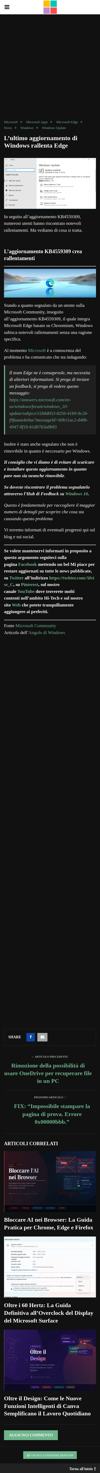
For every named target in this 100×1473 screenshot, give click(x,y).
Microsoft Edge (67, 122)
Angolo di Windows (47, 632)
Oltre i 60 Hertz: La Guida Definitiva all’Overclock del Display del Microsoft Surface (48, 1313)
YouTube (26, 591)
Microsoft (11, 122)
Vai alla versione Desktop (50, 1455)
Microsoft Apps (37, 122)
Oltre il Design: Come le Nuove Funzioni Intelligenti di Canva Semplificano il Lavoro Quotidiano (47, 1406)
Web (17, 605)
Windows (26, 128)
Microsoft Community (35, 625)
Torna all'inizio (82, 1467)
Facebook (27, 564)
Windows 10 (76, 493)
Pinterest (29, 584)
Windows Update (54, 128)
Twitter (16, 577)
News (8, 128)
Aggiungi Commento (31, 1435)
